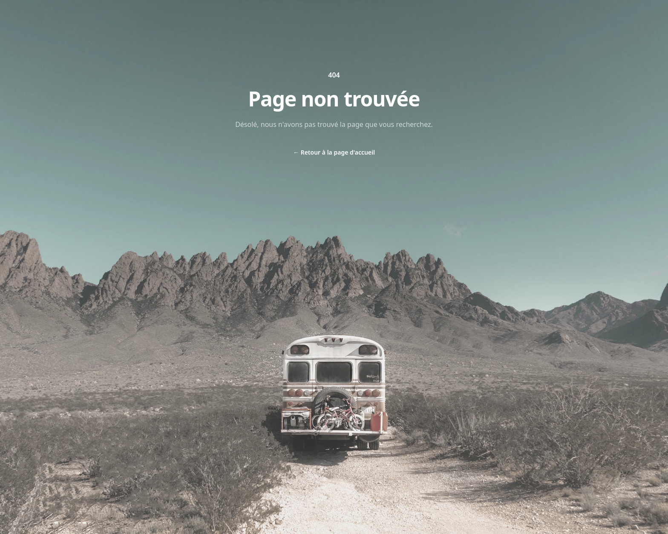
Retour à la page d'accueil (334, 152)
